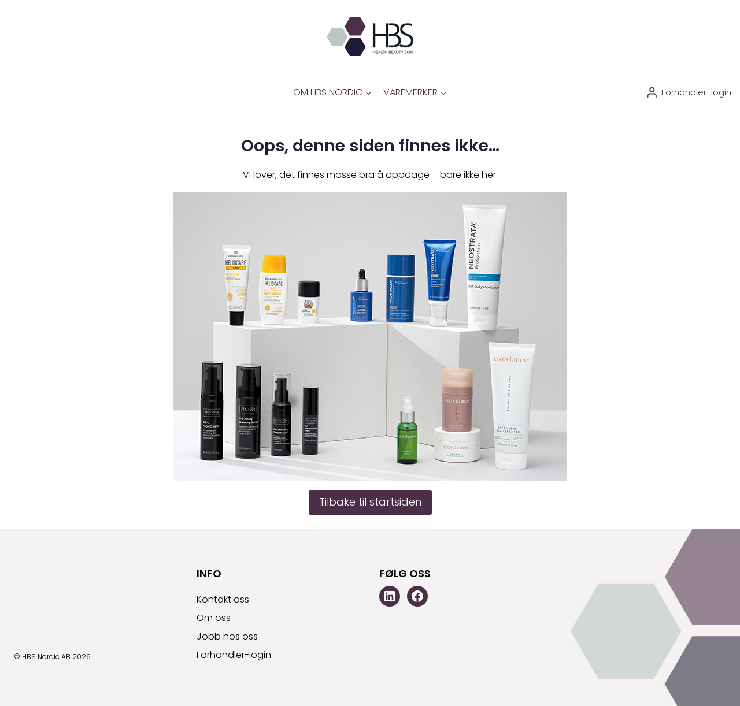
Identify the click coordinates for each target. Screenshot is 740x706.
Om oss (214, 618)
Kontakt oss (223, 599)
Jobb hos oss (227, 636)
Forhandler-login (234, 655)
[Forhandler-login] (688, 92)
